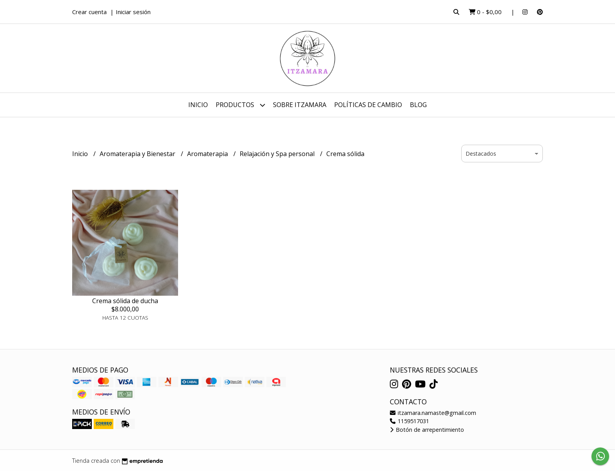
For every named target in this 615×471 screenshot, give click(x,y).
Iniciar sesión (133, 12)
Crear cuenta (89, 12)
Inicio (198, 104)
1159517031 (409, 421)
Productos (240, 105)
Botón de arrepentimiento (427, 429)
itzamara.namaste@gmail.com (433, 412)
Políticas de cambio (368, 104)
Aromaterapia (208, 153)
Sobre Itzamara (299, 104)
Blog (418, 104)
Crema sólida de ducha (125, 300)
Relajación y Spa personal (278, 153)
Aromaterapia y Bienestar (138, 153)
